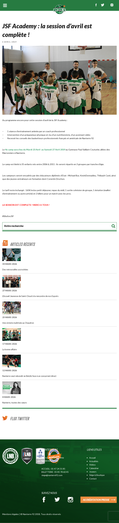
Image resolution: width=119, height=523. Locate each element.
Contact (92, 478)
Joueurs (92, 471)
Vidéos (92, 464)
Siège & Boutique (97, 475)
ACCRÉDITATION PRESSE (96, 499)
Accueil (92, 458)
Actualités (93, 461)
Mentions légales (10, 514)
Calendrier (94, 468)
